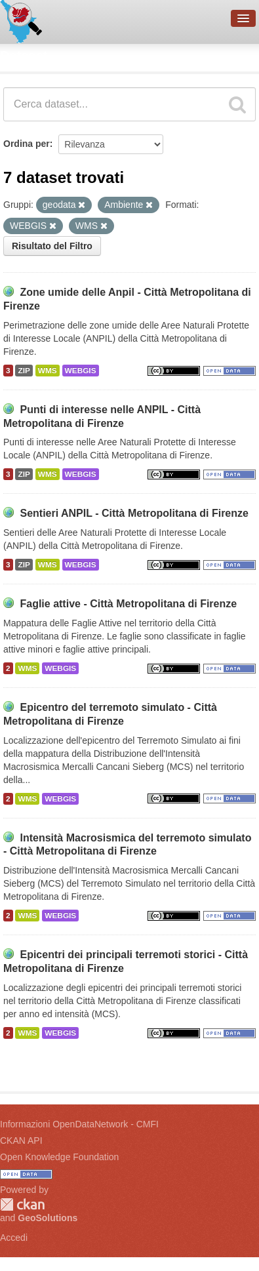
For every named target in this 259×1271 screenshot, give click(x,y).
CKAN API (21, 1140)
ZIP (24, 370)
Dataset (23, 56)
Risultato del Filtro (52, 246)
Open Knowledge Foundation (59, 1157)
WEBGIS (80, 370)
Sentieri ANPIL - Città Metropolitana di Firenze (134, 513)
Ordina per (26, 143)
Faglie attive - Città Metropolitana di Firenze (128, 603)
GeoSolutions (47, 1218)
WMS (47, 370)
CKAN (22, 1204)
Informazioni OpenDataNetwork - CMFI (79, 1124)
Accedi (14, 1237)
